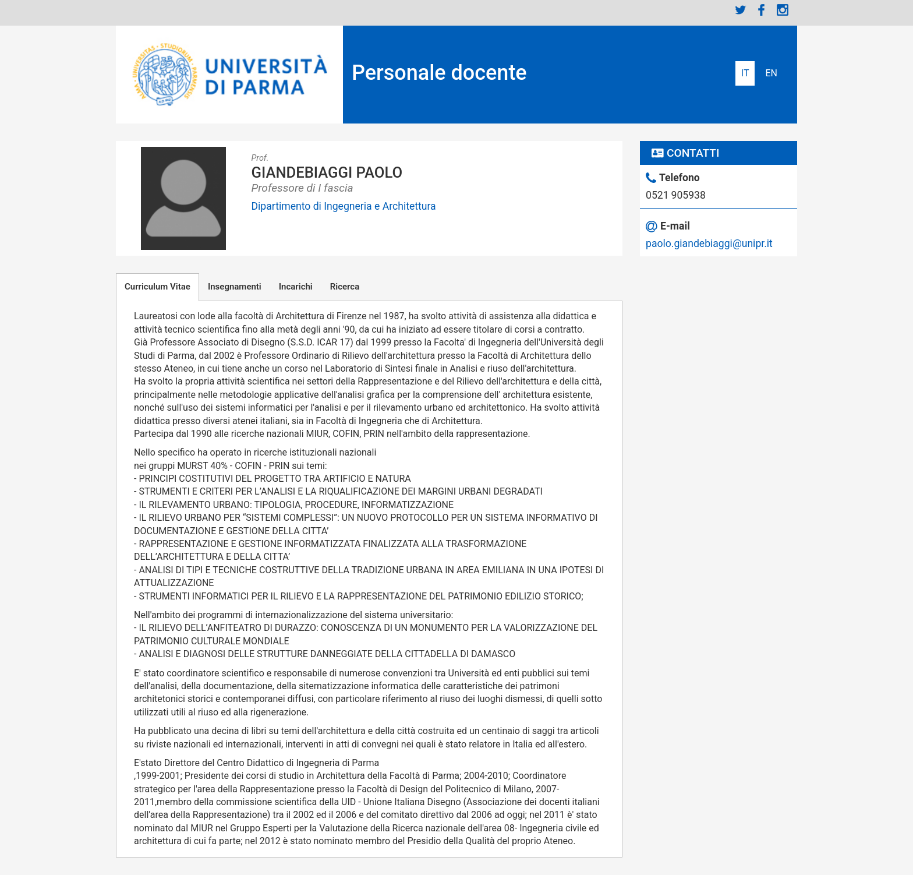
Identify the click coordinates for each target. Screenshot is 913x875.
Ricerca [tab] (344, 286)
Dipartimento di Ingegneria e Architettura (344, 206)
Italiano (745, 73)
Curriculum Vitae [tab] (157, 286)
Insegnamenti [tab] (234, 286)
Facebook (761, 10)
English (771, 73)
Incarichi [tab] (296, 286)
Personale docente (439, 73)
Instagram (782, 10)
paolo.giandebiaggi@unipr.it (709, 243)
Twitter (740, 10)
